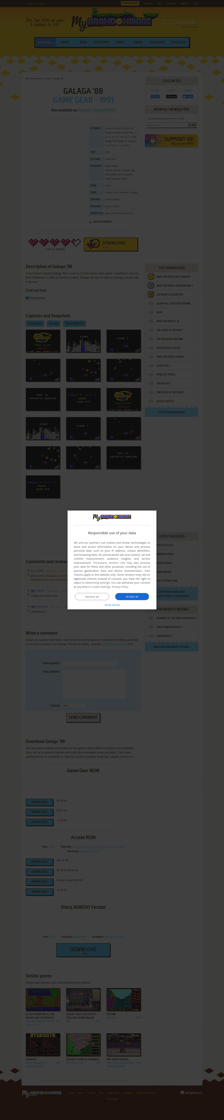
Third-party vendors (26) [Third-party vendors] (109, 562)
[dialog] (112, 560)
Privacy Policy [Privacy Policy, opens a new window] (120, 586)
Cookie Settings (100, 586)
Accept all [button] (132, 596)
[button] (112, 605)
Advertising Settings (97, 582)
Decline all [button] (92, 596)
